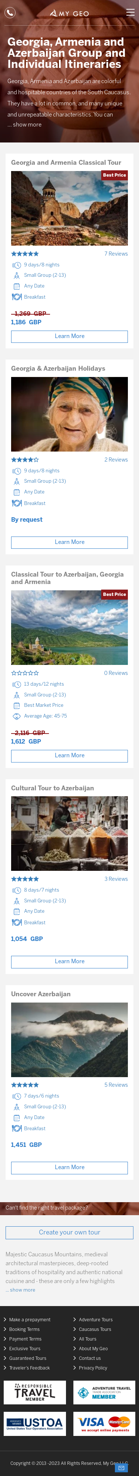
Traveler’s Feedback (29, 1368)
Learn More (70, 336)
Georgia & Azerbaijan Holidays (58, 369)
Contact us (90, 1359)
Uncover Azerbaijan (41, 994)
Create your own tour (69, 1233)
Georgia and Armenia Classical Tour (66, 163)
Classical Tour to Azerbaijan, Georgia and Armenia (67, 578)
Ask (121, 1467)
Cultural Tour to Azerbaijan (52, 788)
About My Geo (93, 1349)
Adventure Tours (96, 1320)
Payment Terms (25, 1339)
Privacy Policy (93, 1368)
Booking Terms (24, 1330)
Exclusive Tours (24, 1349)
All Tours (87, 1339)
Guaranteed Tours (27, 1359)
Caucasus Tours (95, 1330)
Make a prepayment (29, 1320)
